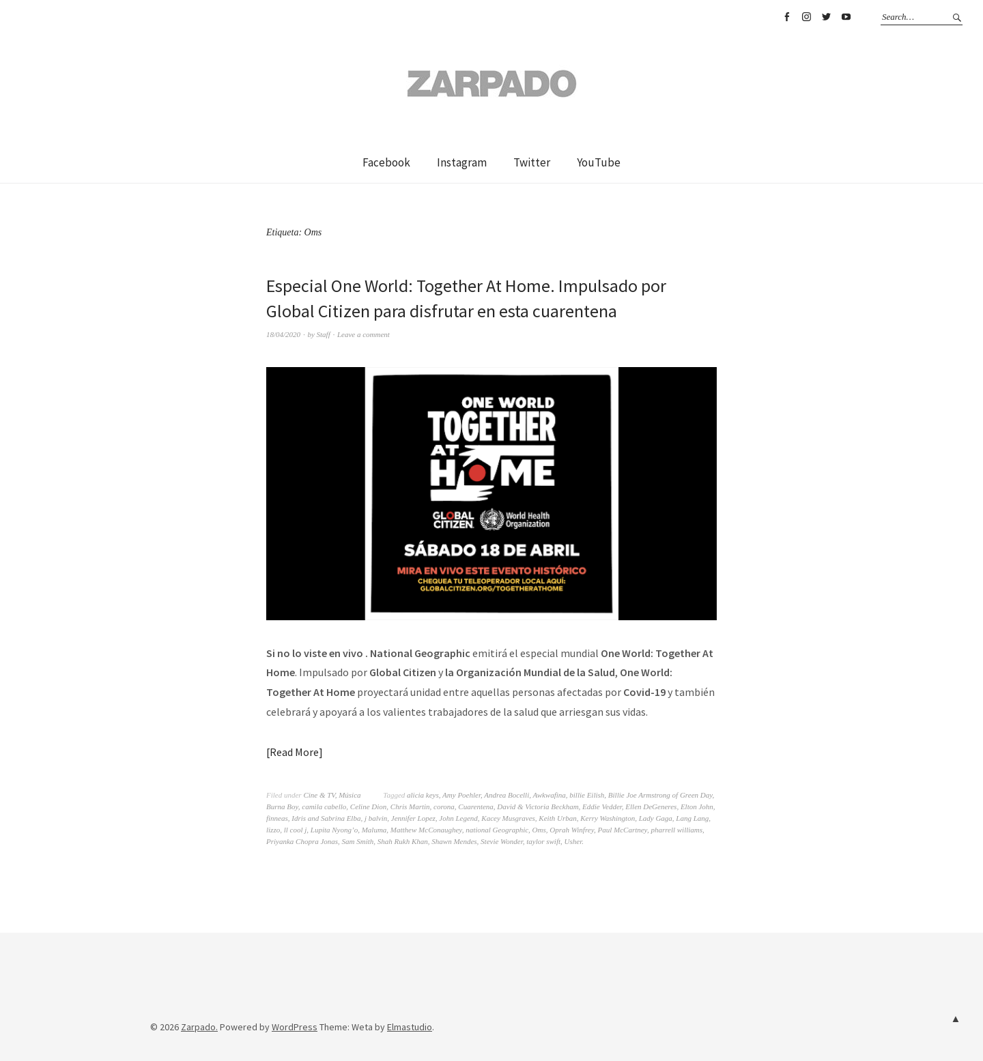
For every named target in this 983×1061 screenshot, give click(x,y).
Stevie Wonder (502, 841)
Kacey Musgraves (508, 818)
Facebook (786, 17)
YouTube (846, 17)
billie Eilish (586, 795)
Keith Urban (557, 818)
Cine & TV (318, 795)
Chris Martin (410, 806)
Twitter (826, 17)
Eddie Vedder (602, 806)
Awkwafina (549, 795)
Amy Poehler (461, 795)
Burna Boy (282, 806)
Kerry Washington (607, 818)
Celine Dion (368, 806)
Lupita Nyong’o (334, 830)
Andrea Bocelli (506, 795)
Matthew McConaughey (426, 830)
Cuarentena (476, 806)
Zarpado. (199, 1027)
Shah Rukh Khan (402, 841)
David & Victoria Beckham (537, 806)
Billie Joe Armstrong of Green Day (660, 795)
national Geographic (497, 830)
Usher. (574, 841)
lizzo (273, 830)
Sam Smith (358, 841)
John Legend (458, 818)
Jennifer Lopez (413, 818)
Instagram (806, 17)
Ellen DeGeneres (650, 806)
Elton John (697, 806)
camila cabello (324, 806)
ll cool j (295, 830)
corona (444, 806)
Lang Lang (692, 818)
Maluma (374, 830)
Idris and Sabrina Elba (325, 818)
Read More (294, 752)
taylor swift (543, 841)
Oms (539, 830)
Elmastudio (409, 1027)
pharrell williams (676, 830)
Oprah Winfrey (572, 830)
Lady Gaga (655, 818)
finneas (277, 818)
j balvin (376, 818)
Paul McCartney (621, 830)
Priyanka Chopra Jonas (302, 841)
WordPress (294, 1027)
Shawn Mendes (453, 841)
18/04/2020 (283, 334)
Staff (323, 334)
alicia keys (423, 795)
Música (349, 795)
